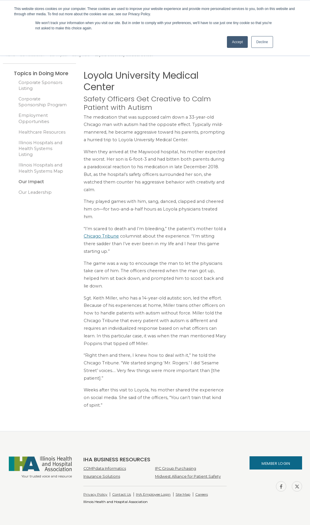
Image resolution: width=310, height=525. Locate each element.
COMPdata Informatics (104, 468)
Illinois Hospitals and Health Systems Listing (40, 148)
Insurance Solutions (101, 476)
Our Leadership (35, 192)
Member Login (276, 463)
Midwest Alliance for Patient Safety (188, 476)
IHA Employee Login (153, 494)
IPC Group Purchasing (175, 468)
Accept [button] (237, 42)
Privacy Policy (95, 494)
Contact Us (121, 494)
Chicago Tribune (101, 236)
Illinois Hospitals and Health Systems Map (40, 168)
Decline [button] (262, 42)
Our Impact (31, 181)
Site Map (183, 494)
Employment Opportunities (33, 118)
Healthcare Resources (41, 132)
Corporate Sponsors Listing (40, 85)
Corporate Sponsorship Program (42, 101)
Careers (201, 494)
